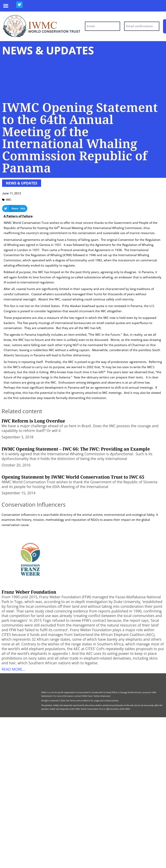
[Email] (102, 26)
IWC (8, 199)
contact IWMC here (83, 696)
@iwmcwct (105, 696)
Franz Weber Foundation (29, 592)
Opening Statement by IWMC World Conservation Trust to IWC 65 (73, 477)
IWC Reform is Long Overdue (33, 421)
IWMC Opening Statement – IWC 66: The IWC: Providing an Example (76, 449)
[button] (6, 6)
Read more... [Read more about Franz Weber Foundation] (13, 669)
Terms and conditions (80, 700)
